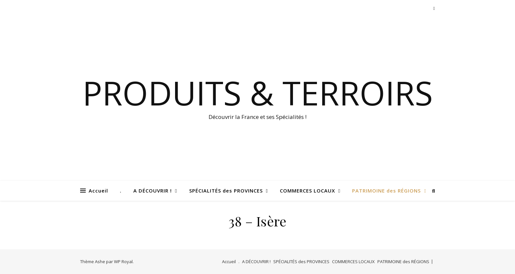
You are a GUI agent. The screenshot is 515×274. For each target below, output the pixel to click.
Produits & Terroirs (257, 92)
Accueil (98, 190)
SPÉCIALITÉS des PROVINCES (226, 190)
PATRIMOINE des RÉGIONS (386, 190)
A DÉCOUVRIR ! (152, 190)
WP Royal (123, 261)
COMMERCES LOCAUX (307, 190)
